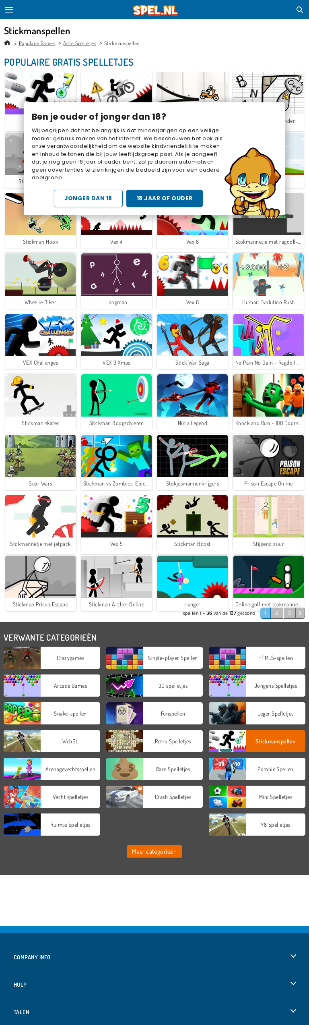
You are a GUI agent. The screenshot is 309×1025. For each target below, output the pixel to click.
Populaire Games (37, 43)
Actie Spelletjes (79, 43)
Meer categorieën (154, 851)
